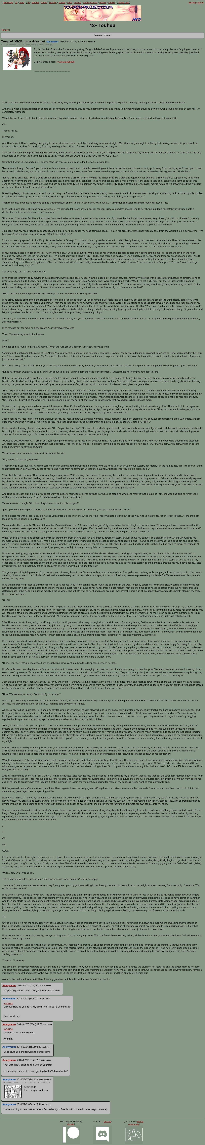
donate (70, 1124)
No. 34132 (88, 41)
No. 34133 (46, 985)
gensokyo (8, 2)
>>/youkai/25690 (65, 61)
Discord (107, 1121)
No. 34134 (45, 998)
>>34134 (8, 1029)
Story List (123, 2)
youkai (77, 2)
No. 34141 (46, 1047)
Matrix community (135, 1123)
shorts (111, 2)
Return (5, 29)
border (53, 2)
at (16, 2)
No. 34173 (46, 1104)
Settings (193, 2)
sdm (69, 2)
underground (90, 2)
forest (44, 2)
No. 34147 (46, 1060)
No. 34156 (44, 1079)
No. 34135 (47, 1024)
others (102, 2)
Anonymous (9, 985)
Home (200, 2)
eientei (35, 2)
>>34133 (8, 1003)
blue (22, 2)
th (28, 2)
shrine (62, 2)
